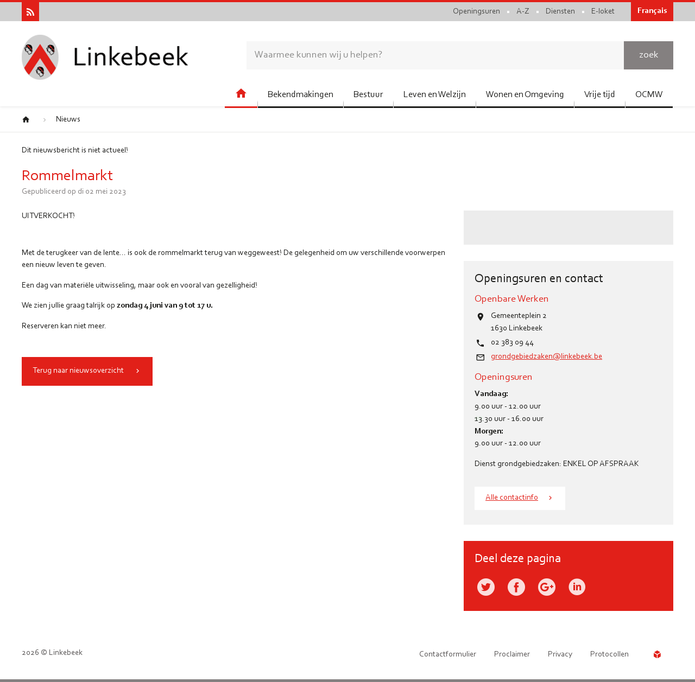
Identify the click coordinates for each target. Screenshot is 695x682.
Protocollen (609, 655)
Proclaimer (512, 655)
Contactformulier (447, 655)
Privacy (560, 655)
